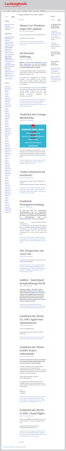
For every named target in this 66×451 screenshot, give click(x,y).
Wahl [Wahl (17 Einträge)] (9, 75)
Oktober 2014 (7, 131)
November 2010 (8, 210)
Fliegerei (27, 434)
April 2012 (7, 182)
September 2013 (8, 153)
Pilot (23, 436)
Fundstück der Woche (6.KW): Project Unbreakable (32, 350)
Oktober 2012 (7, 172)
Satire (37, 337)
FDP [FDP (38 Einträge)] (6, 47)
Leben (19, 10)
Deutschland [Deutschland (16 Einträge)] (7, 42)
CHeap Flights (41, 432)
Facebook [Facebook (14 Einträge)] (11, 45)
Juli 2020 (6, 91)
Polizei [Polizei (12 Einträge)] (13, 61)
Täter (28, 401)
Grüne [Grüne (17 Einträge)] (6, 54)
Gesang (44, 434)
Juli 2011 (6, 197)
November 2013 (8, 150)
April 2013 (7, 161)
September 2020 (8, 88)
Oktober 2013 (7, 151)
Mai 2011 (6, 200)
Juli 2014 (6, 136)
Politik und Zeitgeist (23, 191)
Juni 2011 (7, 198)
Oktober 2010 (7, 212)
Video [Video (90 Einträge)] (6, 75)
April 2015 (7, 125)
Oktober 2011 (7, 192)
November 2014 (8, 130)
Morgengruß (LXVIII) (9, 24)
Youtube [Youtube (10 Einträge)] (11, 77)
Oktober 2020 (7, 86)
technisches (25, 43)
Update (31, 43)
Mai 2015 (6, 123)
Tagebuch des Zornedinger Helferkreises (56, 26)
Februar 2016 (7, 114)
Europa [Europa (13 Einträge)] (7, 45)
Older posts (21, 19)
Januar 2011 (7, 207)
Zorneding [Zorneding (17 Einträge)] (10, 78)
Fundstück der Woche (30, 338)
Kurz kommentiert (41, 99)
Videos (39, 337)
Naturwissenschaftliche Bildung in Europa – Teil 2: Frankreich (55, 78)
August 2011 (7, 195)
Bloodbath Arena (41, 266)
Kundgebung (33, 104)
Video (35, 338)
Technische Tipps (32, 41)
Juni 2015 (7, 121)
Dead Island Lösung (39, 268)
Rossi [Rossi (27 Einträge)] (10, 64)
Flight (30, 434)
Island (26, 307)
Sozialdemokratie (23, 163)
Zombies (24, 271)
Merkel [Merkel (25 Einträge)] (10, 56)
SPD (27, 163)
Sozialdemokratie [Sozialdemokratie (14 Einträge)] (10, 66)
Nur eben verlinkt (26, 41)
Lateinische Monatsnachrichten (56, 53)
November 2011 (8, 190)
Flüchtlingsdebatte (37, 187)
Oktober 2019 (7, 101)
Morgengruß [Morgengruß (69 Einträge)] (8, 58)
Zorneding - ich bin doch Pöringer (33, 101)
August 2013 (7, 155)
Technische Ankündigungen (29, 266)
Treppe (28, 436)
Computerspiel (22, 268)
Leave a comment (23, 44)
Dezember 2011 (8, 188)
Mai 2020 (6, 94)
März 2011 (7, 203)
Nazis (45, 191)
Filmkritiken (14, 10)
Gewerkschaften (35, 161)
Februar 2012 (7, 185)
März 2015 (7, 126)
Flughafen (33, 434)
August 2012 (7, 175)
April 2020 (7, 96)
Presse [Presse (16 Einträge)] (6, 63)
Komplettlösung (30, 307)
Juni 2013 (7, 158)
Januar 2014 (7, 146)
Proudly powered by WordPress (9, 446)
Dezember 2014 (8, 128)
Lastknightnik (16, 4)
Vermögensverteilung (32, 240)
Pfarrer (37, 104)
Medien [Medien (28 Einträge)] (6, 56)
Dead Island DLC (33, 268)
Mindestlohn (41, 161)
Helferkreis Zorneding (23, 104)
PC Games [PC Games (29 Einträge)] (12, 59)
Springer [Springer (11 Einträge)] (9, 68)
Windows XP (42, 43)
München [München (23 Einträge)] (7, 59)
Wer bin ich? (36, 10)
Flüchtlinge (32, 191)
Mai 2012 (6, 180)
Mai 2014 (6, 140)
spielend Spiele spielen (33, 304)
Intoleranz (29, 104)
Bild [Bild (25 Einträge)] (5, 38)
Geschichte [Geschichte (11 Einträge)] (11, 52)
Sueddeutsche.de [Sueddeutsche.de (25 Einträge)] (9, 71)
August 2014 (7, 135)
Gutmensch (36, 191)
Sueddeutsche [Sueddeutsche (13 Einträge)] (7, 70)
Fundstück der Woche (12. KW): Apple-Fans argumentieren (32, 319)
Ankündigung (41, 41)
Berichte (8, 10)
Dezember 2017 (8, 104)
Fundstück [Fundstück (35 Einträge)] (10, 47)
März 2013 (7, 163)
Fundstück (24, 338)
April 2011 (7, 202)
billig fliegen (33, 432)
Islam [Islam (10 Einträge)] (9, 54)
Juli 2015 (6, 120)
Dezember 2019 (8, 98)
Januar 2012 (7, 187)
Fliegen (24, 434)
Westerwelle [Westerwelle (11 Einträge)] (7, 77)
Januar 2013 (7, 166)
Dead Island (27, 268)
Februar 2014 (7, 145)
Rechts (26, 101)
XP (45, 43)
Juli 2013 (6, 156)
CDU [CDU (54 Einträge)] (8, 38)
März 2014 (7, 143)
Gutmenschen (40, 191)
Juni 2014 (7, 138)
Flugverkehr (41, 434)
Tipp (28, 43)
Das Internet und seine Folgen (28, 187)
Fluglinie (36, 434)
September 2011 (8, 193)
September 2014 (8, 133)
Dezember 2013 (8, 148)
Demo (31, 102)
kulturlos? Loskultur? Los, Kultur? (32, 99)
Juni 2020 (7, 93)
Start (5, 10)
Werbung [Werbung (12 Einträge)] (12, 75)
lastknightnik (31, 31)
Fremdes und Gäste (26, 237)
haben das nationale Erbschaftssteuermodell (31, 227)
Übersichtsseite (23, 261)
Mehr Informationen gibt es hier (39, 155)
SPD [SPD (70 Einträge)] (6, 68)
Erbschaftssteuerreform (25, 218)
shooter (21, 271)
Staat (21, 240)
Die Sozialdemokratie (26, 160)
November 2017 (8, 106)
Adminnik (30, 59)
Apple (21, 338)
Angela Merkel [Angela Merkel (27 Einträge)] (8, 37)
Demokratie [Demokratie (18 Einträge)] (7, 40)
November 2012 (8, 170)
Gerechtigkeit (30, 161)
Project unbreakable (23, 401)
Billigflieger (37, 432)
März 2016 (7, 113)
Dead (29, 306)
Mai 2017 (6, 108)
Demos (24, 99)
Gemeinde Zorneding (36, 102)
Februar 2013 (7, 165)
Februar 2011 (7, 205)
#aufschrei (22, 359)
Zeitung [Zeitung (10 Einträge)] (6, 78)
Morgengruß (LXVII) (9, 27)
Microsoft (21, 43)
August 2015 (7, 118)
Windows (38, 43)
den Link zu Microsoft (29, 38)
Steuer (23, 240)
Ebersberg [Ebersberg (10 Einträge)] (12, 44)
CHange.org (28, 102)
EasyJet (21, 434)
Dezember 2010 (8, 208)
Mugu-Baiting (42, 10)
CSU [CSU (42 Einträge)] (11, 38)
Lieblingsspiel (35, 307)
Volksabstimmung (39, 240)
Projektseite (22, 391)
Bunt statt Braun (22, 102)
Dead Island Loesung (39, 306)
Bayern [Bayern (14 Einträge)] (13, 37)
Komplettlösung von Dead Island (37, 292)
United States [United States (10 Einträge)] (10, 73)
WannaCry (34, 43)
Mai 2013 (6, 160)
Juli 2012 (6, 177)
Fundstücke (24, 189)
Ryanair (25, 436)
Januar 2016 (7, 116)
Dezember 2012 (8, 168)
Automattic (24, 446)
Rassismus (41, 104)
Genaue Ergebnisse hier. (26, 230)
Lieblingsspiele (25, 10)
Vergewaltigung (32, 401)
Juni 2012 (7, 178)
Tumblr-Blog (22, 393)
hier (36, 259)
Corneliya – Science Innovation (55, 63)
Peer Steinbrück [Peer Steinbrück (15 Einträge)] (8, 61)
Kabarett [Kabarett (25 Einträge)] (12, 54)
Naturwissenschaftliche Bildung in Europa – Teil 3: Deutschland (55, 70)
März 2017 (7, 109)
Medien (30, 10)
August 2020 (7, 89)
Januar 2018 (7, 103)
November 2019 (8, 99)
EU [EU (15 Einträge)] (5, 45)
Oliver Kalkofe (23, 181)
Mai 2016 (6, 111)
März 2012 (7, 183)
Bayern (43, 101)
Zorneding (23, 106)
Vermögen (26, 240)
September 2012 (8, 173)
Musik (21, 436)
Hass (41, 102)
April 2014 (7, 141)
